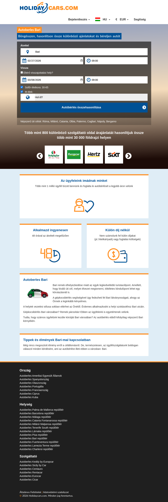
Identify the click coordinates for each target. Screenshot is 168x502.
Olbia (72, 121)
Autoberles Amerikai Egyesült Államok (41, 375)
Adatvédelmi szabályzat (56, 492)
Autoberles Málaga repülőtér (35, 416)
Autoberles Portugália (32, 386)
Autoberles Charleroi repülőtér (36, 449)
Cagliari (91, 121)
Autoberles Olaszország (33, 382)
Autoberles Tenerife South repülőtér (39, 427)
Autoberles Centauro (31, 468)
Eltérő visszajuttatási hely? (37, 72)
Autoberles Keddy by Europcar (37, 461)
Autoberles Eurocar (30, 476)
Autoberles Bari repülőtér (33, 438)
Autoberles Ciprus (30, 393)
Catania (63, 121)
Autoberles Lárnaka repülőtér (36, 431)
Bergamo (111, 121)
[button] (102, 19)
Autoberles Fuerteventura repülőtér (39, 442)
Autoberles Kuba (29, 397)
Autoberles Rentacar (31, 472)
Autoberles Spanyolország (34, 379)
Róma (45, 121)
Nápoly (101, 121)
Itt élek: (27, 91)
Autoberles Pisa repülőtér (34, 434)
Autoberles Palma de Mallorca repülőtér (42, 409)
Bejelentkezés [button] (79, 19)
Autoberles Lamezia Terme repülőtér (40, 445)
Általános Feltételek (31, 492)
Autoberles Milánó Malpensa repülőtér (41, 424)
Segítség (140, 19)
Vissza (24, 67)
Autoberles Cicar (29, 479)
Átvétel (25, 45)
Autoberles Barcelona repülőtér (37, 413)
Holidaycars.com (38, 495)
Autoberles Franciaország (34, 390)
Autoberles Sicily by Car (33, 465)
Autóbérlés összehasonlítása (104, 107)
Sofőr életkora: (34, 87)
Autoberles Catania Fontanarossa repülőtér (44, 420)
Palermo (81, 121)
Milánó (54, 121)
